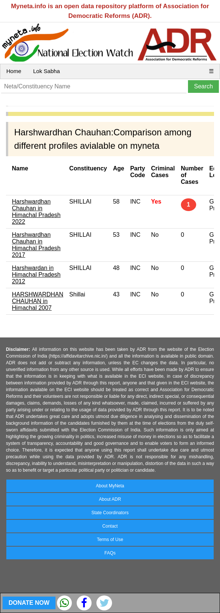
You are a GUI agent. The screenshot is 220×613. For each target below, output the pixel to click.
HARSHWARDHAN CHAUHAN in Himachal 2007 (37, 301)
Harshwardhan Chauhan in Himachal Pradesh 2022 (36, 211)
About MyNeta (110, 485)
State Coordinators (109, 512)
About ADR (110, 499)
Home (13, 71)
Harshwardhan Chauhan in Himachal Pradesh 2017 (36, 245)
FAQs (109, 553)
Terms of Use (110, 539)
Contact (110, 526)
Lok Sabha (46, 71)
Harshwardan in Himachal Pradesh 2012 (36, 275)
